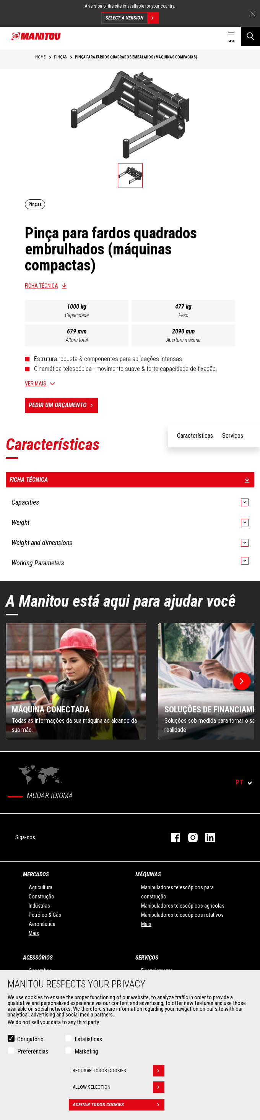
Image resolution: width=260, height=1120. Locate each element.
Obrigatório (30, 1039)
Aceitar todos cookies (118, 1104)
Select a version (132, 18)
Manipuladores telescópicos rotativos (182, 915)
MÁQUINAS (148, 874)
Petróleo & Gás (45, 915)
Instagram (189, 837)
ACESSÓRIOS (38, 957)
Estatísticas (88, 1039)
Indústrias (39, 906)
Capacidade (77, 315)
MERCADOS (36, 874)
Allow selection (118, 1087)
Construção (41, 896)
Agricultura (40, 887)
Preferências (32, 1051)
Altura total (77, 340)
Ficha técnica (41, 286)
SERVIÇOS (146, 957)
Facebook (171, 837)
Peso (183, 315)
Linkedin (206, 837)
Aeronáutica (42, 924)
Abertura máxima (183, 340)
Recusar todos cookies (118, 1070)
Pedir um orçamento (63, 405)
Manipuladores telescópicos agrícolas (182, 906)
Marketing (86, 1051)
